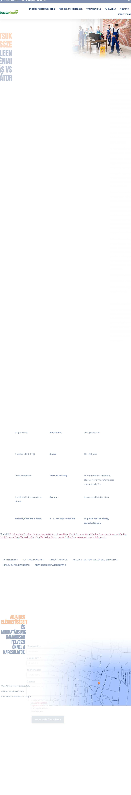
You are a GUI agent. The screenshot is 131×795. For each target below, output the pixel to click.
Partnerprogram (33, 566)
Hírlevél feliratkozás (16, 571)
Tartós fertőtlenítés (42, 7)
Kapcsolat (124, 13)
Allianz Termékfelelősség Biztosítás (95, 566)
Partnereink (10, 566)
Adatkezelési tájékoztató (50, 571)
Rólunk (124, 7)
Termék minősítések (71, 7)
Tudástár (110, 7)
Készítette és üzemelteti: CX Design (16, 696)
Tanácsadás (93, 7)
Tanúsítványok (58, 566)
